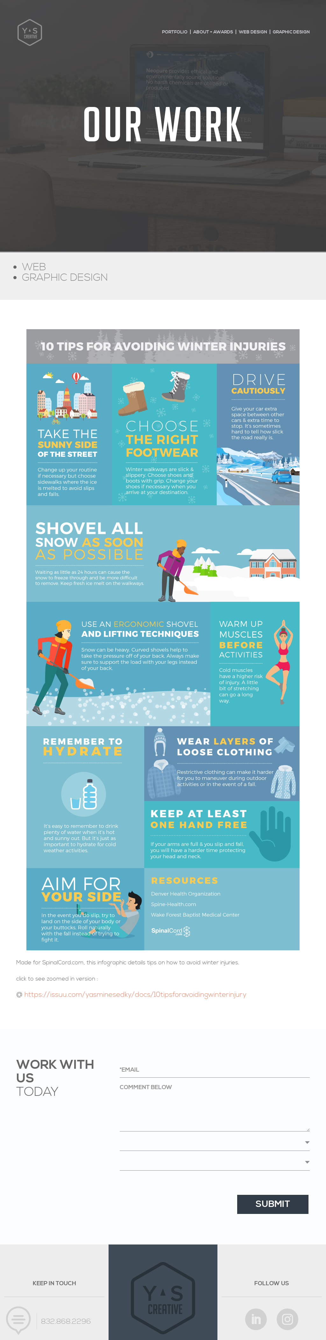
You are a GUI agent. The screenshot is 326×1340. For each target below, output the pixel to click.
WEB (34, 267)
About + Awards (213, 32)
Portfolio (175, 32)
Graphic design (291, 32)
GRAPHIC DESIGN (65, 277)
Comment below (215, 1107)
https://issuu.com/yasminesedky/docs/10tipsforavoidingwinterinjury (135, 994)
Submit (273, 1204)
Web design (253, 32)
